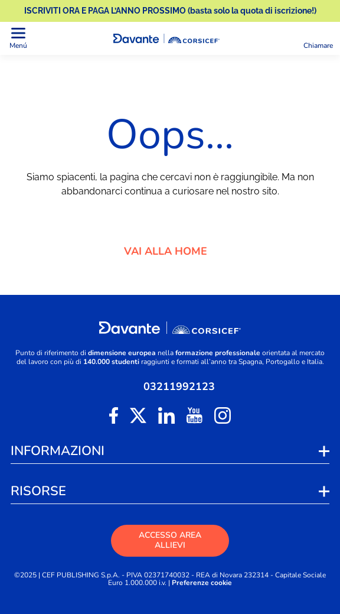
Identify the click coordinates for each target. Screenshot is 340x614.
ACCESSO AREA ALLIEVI (170, 540)
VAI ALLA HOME (170, 251)
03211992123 (179, 386)
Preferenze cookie (202, 583)
